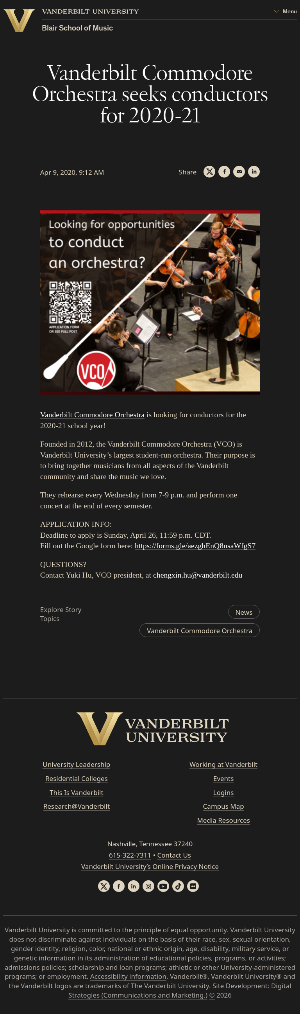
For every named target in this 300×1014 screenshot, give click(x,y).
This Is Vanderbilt (77, 792)
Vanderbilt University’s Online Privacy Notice (150, 866)
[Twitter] (209, 172)
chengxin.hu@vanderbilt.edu (197, 575)
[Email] (239, 172)
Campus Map (223, 806)
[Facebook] (224, 172)
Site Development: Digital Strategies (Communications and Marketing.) (179, 990)
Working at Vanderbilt (223, 764)
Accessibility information (128, 976)
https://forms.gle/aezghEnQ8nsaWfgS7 (195, 545)
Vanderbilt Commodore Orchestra (92, 414)
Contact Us (174, 855)
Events (223, 778)
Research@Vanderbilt (76, 806)
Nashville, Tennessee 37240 (150, 843)
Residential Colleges (76, 778)
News (244, 612)
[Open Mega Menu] (285, 12)
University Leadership (76, 764)
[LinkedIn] (254, 172)
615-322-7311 (130, 855)
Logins (223, 792)
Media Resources (223, 820)
